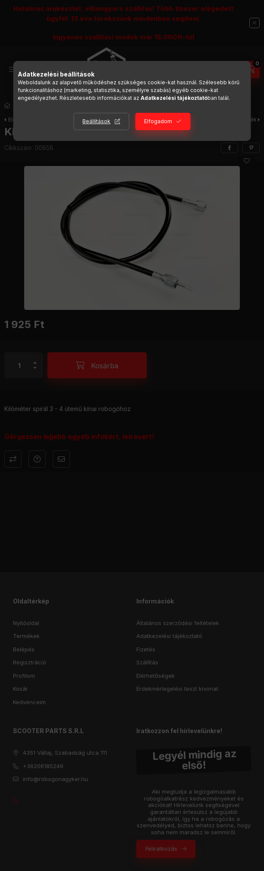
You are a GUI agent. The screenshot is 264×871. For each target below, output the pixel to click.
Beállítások (96, 121)
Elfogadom (158, 121)
